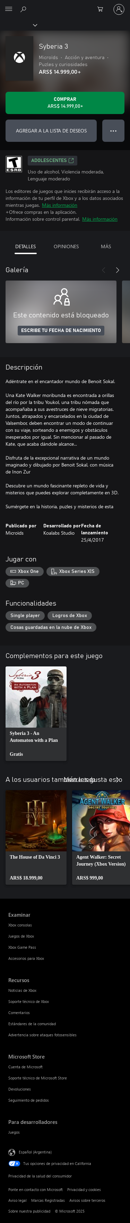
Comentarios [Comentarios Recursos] (19, 1012)
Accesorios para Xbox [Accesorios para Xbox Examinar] (26, 958)
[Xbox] (18, 25)
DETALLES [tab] (25, 246)
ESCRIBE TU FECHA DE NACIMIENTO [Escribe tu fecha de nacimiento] (61, 330)
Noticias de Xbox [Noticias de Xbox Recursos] (22, 990)
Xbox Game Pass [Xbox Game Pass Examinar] (22, 947)
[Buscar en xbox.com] (24, 9)
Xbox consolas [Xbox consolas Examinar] (20, 925)
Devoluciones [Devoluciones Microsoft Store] (19, 1089)
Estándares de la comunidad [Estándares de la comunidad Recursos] (32, 1023)
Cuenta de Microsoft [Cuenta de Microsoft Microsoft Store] (25, 1066)
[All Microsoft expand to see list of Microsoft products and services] (8, 9)
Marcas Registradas (48, 1200)
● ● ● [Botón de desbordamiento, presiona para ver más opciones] (113, 130)
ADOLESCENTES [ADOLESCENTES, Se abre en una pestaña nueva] (52, 160)
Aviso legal (17, 1200)
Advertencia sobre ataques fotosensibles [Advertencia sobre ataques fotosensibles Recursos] (42, 1034)
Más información (59, 205)
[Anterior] (104, 270)
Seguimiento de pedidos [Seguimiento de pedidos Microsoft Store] (28, 1100)
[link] (36, 713)
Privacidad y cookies (84, 1189)
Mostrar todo (79, 779)
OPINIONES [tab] (66, 246)
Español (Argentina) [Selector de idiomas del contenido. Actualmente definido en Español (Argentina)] (35, 1152)
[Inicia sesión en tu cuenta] (119, 9)
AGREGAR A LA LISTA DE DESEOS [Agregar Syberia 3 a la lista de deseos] (51, 130)
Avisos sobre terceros (87, 1200)
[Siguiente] (117, 270)
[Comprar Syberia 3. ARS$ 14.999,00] (65, 103)
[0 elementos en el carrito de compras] (102, 9)
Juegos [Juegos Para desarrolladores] (14, 1132)
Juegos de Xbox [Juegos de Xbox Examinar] (21, 936)
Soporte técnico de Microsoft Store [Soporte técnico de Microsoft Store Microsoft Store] (37, 1078)
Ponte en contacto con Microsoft (35, 1189)
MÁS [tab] (106, 246)
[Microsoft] (65, 5)
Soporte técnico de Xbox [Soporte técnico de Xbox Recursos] (28, 1001)
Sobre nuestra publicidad (29, 1211)
